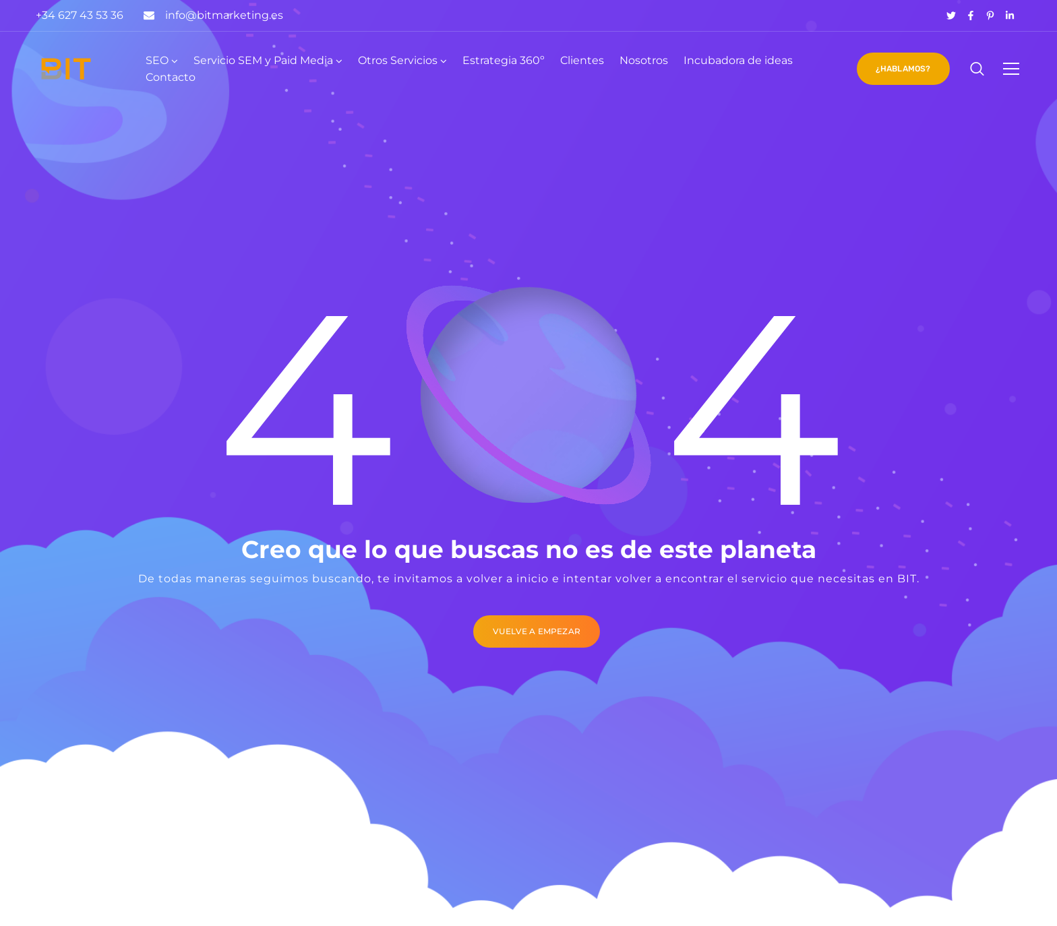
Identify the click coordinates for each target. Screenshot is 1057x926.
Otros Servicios (397, 60)
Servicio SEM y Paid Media (263, 60)
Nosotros (644, 60)
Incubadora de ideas (738, 60)
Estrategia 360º (503, 60)
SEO (157, 60)
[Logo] (66, 69)
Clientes (582, 60)
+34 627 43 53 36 (79, 15)
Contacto (170, 77)
